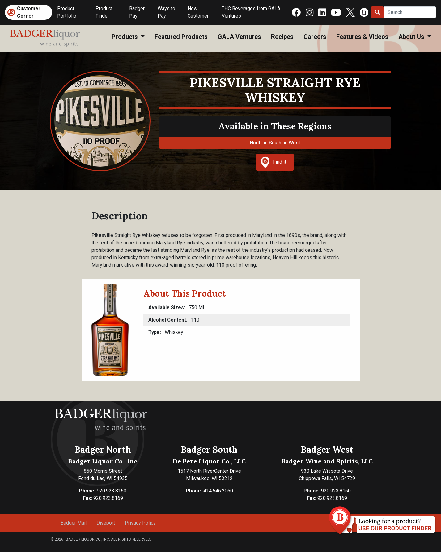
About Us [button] (412, 36)
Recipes (282, 36)
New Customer (198, 12)
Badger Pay (137, 12)
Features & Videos (362, 36)
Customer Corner (28, 12)
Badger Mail (74, 523)
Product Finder (103, 12)
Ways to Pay (166, 12)
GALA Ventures (239, 36)
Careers (314, 36)
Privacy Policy (140, 523)
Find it (273, 162)
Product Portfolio (66, 12)
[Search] (410, 12)
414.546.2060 (209, 491)
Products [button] (125, 36)
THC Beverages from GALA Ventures (251, 12)
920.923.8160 (102, 491)
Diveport (105, 523)
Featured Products (181, 36)
